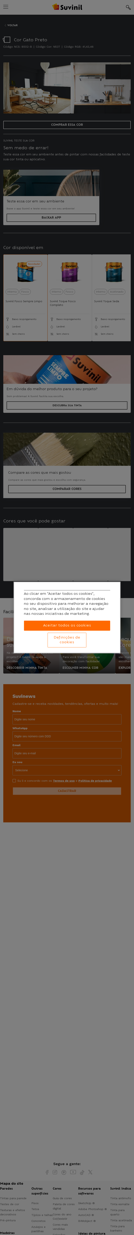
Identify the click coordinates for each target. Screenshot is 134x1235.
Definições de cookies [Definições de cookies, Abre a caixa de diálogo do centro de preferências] (67, 640)
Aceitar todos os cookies (67, 625)
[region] (66, 617)
